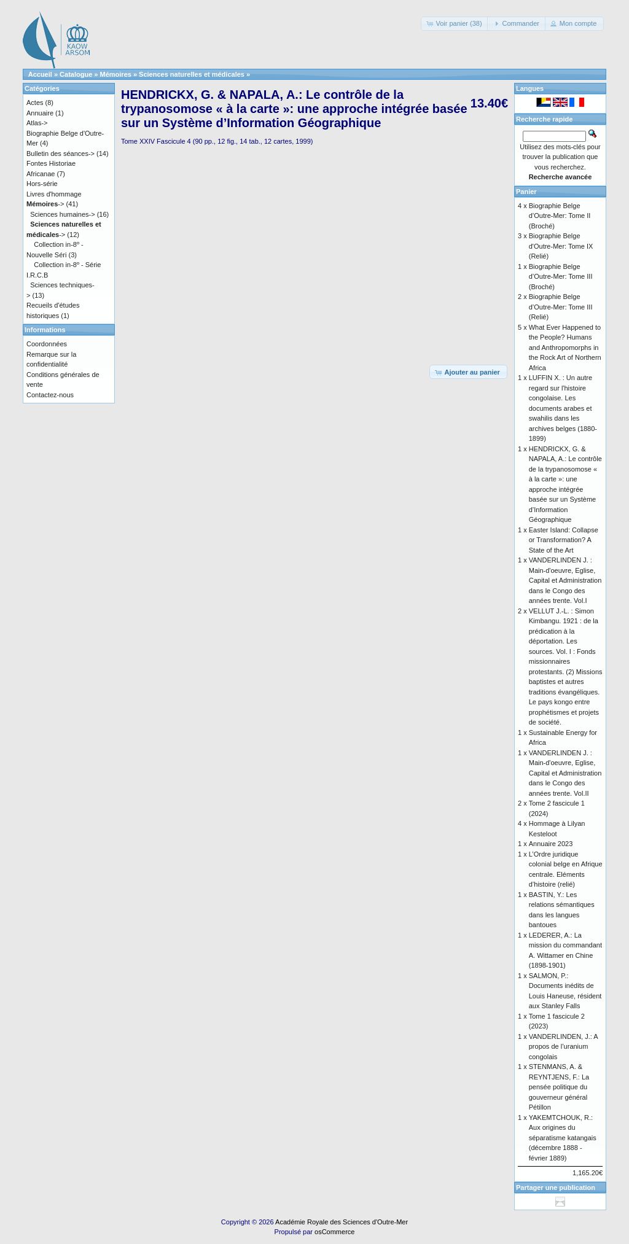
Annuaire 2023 (551, 843)
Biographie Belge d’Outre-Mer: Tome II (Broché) (560, 216)
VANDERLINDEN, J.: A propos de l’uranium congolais (563, 1046)
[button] (455, 24)
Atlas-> (37, 122)
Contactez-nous (50, 394)
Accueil (40, 74)
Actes (35, 102)
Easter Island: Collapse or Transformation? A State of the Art (563, 540)
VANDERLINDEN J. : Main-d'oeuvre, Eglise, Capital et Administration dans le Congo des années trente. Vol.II (565, 773)
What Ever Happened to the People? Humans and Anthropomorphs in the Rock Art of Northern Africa (565, 347)
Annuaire (39, 113)
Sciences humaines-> (62, 214)
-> (45, 204)
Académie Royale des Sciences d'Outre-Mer (341, 1222)
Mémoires (115, 74)
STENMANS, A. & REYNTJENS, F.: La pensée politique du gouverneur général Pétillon (559, 1087)
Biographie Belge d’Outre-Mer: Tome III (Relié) (561, 307)
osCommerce (334, 1231)
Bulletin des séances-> (60, 153)
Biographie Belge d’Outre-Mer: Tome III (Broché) (561, 276)
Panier (526, 191)
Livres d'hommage (54, 194)
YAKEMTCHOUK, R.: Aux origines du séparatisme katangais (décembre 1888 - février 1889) (562, 1138)
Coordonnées (46, 344)
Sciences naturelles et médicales (191, 74)
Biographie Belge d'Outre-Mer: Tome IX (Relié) (561, 246)
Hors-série (42, 183)
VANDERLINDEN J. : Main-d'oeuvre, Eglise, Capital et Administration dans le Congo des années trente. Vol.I (565, 580)
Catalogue (76, 74)
